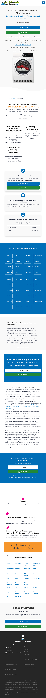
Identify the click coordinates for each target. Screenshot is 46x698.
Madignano (27, 571)
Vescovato (18, 596)
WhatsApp (22, 33)
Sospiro (8, 592)
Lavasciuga (8, 408)
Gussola (17, 571)
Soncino (26, 587)
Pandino (35, 574)
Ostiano (17, 574)
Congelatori (35, 406)
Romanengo (36, 583)
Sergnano (9, 587)
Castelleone (18, 568)
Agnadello (18, 563)
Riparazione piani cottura (30, 667)
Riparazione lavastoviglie (11, 674)
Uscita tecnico (27, 654)
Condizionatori (8, 406)
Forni (14, 406)
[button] (6, 334)
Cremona (9, 563)
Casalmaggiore (10, 568)
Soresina (35, 587)
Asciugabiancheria (26, 406)
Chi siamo (26, 649)
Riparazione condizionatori (30, 659)
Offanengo (9, 574)
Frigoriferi (35, 405)
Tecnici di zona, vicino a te (23, 44)
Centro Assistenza (10, 98)
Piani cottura (19, 406)
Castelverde (27, 568)
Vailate (8, 596)
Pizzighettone (36, 578)
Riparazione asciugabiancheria (31, 657)
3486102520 (23, 27)
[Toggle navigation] (43, 2)
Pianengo (26, 578)
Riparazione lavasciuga (10, 672)
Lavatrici (23, 405)
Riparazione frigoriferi (10, 669)
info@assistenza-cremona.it (13, 653)
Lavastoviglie (29, 405)
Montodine (35, 571)
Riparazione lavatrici (29, 664)
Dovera (8, 571)
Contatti (26, 652)
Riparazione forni (9, 667)
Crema (34, 568)
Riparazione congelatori (11, 664)
